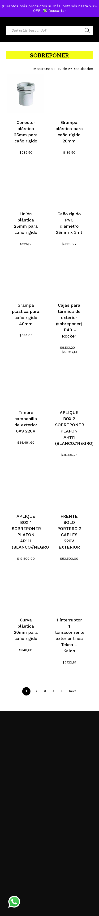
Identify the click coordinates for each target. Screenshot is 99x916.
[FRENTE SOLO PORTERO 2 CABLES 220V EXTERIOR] (69, 487)
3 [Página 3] (45, 691)
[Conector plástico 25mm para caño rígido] (26, 93)
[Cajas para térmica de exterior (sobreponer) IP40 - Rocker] (69, 276)
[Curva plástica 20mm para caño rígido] (26, 591)
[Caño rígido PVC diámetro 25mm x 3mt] (69, 185)
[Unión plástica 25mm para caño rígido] (26, 185)
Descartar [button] (57, 10)
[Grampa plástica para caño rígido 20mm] (69, 93)
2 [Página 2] (37, 691)
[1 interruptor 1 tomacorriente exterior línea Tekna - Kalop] (69, 591)
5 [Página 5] (62, 691)
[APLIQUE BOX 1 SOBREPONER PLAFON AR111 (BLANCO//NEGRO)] (26, 487)
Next (72, 691)
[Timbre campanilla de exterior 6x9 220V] (26, 383)
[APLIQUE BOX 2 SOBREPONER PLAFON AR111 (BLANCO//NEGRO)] (69, 383)
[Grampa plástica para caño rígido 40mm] (26, 276)
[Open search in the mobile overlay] (49, 30)
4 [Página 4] (53, 691)
